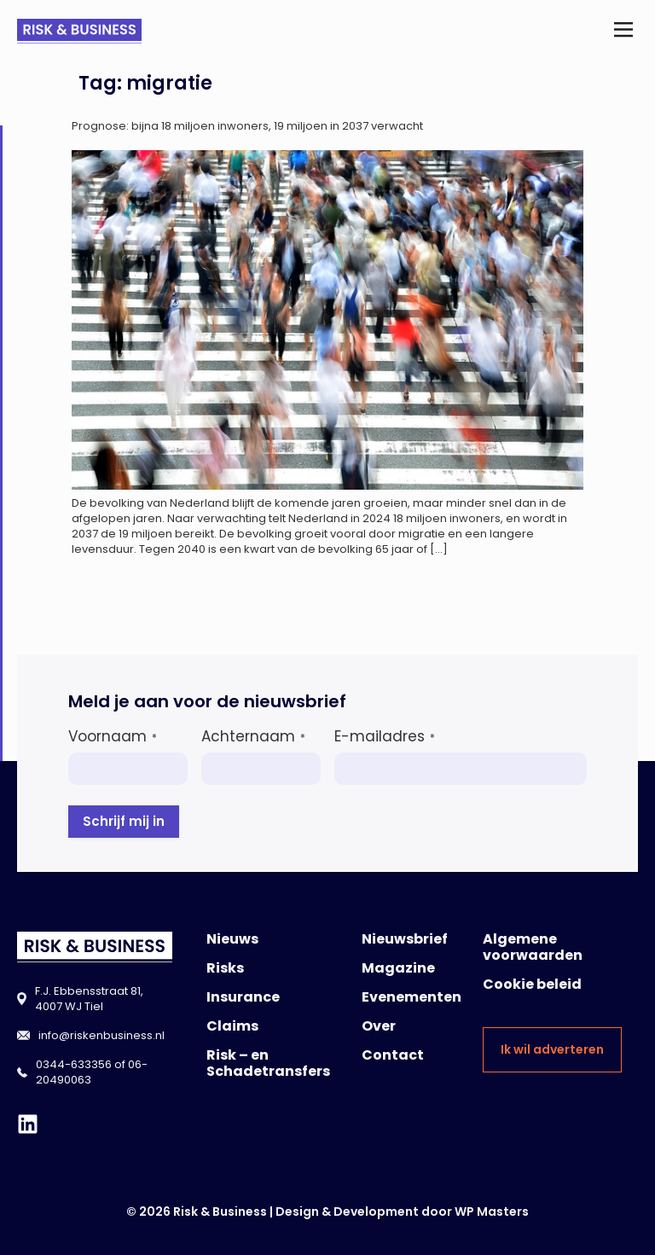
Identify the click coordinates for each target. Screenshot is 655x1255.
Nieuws (232, 939)
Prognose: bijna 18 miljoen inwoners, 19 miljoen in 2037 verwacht (247, 126)
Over (379, 1026)
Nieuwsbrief (405, 939)
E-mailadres (384, 736)
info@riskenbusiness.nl (101, 1035)
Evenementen (411, 997)
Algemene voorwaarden (533, 947)
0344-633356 (74, 1064)
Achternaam (253, 736)
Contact (393, 1055)
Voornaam (112, 736)
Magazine (398, 968)
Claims (232, 1026)
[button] (624, 31)
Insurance (243, 997)
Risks (225, 968)
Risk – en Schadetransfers (268, 1063)
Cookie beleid (532, 984)
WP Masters (492, 1211)
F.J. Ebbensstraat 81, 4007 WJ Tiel (89, 998)
